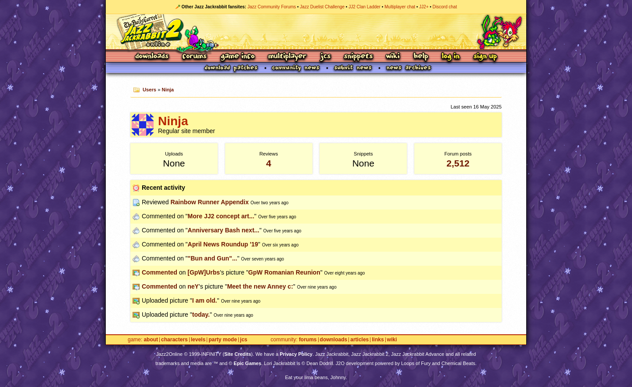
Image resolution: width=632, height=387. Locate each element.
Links (378, 339)
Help (421, 57)
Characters (174, 339)
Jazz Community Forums (272, 6)
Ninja (168, 89)
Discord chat (445, 6)
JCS (325, 57)
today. (201, 314)
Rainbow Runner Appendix (209, 202)
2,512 (458, 163)
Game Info (237, 57)
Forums (195, 57)
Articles (359, 339)
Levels (198, 339)
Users (149, 89)
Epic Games (247, 363)
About (151, 339)
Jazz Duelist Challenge (322, 6)
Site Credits (237, 354)
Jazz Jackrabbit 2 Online (315, 31)
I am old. (204, 300)
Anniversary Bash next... (223, 230)
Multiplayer (287, 57)
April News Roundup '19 (223, 244)
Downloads (152, 57)
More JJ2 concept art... (221, 216)
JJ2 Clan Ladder (364, 6)
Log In (451, 57)
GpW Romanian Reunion (284, 272)
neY (193, 286)
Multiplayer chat (399, 6)
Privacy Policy (296, 354)
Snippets (358, 57)
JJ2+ (423, 6)
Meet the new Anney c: (260, 286)
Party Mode (222, 339)
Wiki (393, 57)
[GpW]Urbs (203, 272)
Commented (159, 272)
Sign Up (485, 57)
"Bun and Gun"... (212, 258)
